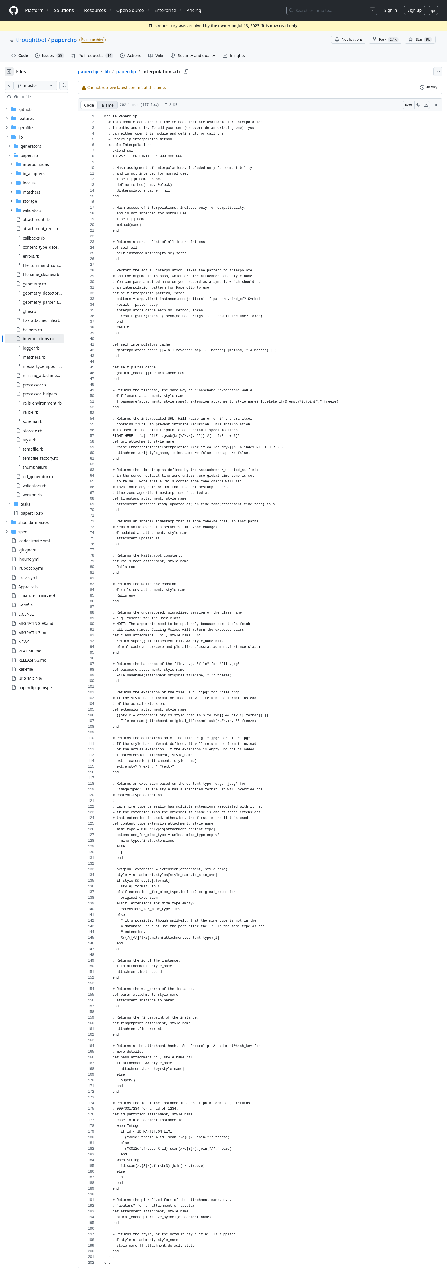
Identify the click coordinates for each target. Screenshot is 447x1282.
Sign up (415, 10)
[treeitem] (43, 338)
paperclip (64, 40)
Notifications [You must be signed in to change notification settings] (348, 39)
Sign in (390, 10)
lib (125, 71)
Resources (98, 10)
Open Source (133, 10)
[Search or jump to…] (332, 10)
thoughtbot (31, 40)
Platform (37, 10)
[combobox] (48, 96)
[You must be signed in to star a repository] (420, 40)
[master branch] (44, 85)
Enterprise (168, 10)
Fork (385, 39)
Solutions (67, 10)
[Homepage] (13, 10)
